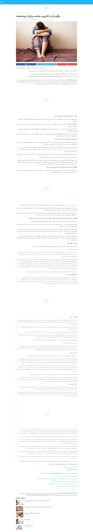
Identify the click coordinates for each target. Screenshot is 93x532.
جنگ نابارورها (27, 427)
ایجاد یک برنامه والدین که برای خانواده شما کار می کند (35, 456)
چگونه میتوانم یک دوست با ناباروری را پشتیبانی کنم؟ (64, 388)
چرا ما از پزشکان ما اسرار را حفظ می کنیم (33, 496)
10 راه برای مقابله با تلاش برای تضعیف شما (66, 393)
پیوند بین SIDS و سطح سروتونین (31, 450)
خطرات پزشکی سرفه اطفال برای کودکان (33, 462)
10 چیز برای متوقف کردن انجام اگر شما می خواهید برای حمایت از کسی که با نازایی (57, 386)
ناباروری (40, 172)
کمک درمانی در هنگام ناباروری (69, 374)
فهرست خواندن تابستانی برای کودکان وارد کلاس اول (35, 475)
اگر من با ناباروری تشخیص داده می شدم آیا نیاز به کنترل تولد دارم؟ (38, 414)
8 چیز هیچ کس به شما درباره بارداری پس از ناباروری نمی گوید (37, 408)
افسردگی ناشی (46, 172)
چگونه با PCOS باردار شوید (30, 509)
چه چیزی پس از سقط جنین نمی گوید (32, 420)
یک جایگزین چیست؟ (28, 433)
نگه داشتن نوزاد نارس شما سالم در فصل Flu (33, 484)
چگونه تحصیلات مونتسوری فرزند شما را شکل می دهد (35, 469)
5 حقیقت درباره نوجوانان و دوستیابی (31, 490)
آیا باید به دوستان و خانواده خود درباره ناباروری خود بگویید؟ (63, 391)
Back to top (47, 525)
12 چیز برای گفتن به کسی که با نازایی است (66, 384)
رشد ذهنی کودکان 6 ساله (29, 503)
